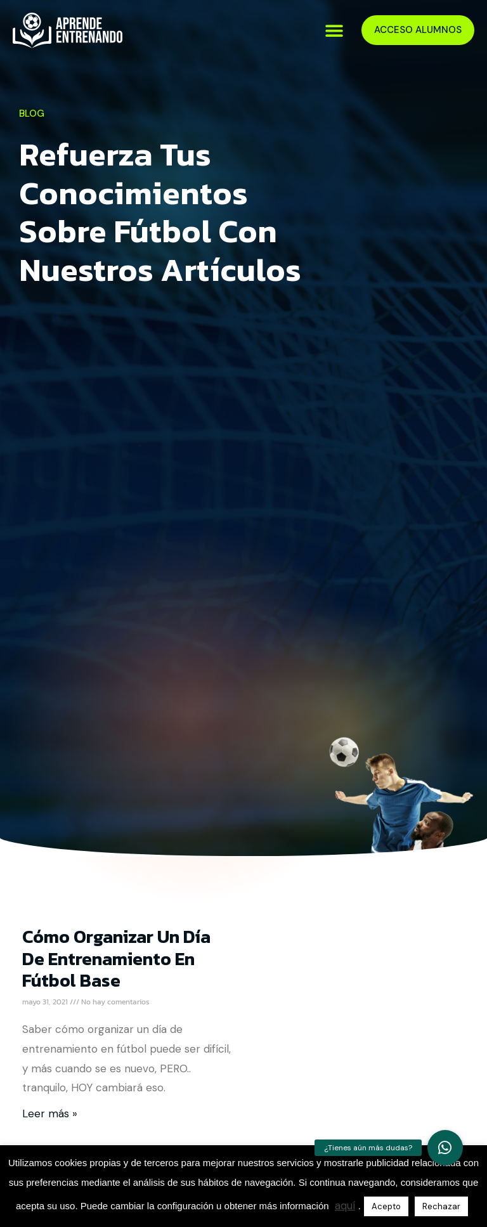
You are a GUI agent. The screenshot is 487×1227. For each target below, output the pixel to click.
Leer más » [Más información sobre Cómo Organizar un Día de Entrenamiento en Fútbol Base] (49, 1113)
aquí (345, 1205)
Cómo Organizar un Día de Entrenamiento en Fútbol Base (116, 958)
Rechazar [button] (441, 1206)
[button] (334, 30)
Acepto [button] (386, 1206)
